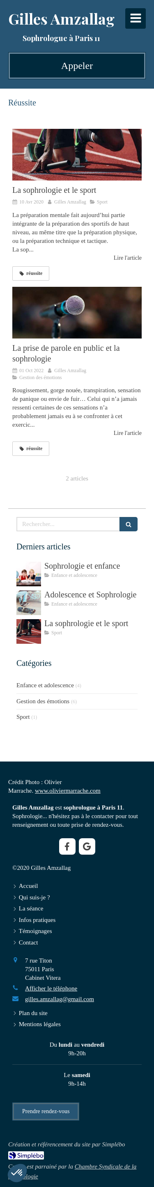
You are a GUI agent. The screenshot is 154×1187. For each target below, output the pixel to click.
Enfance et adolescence (45, 685)
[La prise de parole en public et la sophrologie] (77, 312)
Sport (23, 717)
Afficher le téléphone (51, 988)
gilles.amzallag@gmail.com (59, 999)
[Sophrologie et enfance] (28, 574)
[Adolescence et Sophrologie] (28, 602)
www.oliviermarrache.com (68, 790)
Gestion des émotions (42, 701)
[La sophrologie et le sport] (77, 155)
